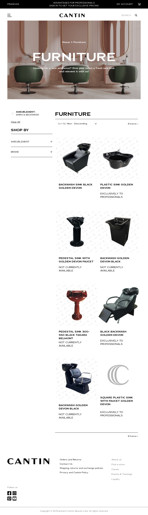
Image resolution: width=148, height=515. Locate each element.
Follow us (12, 487)
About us (117, 459)
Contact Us (66, 464)
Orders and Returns (70, 459)
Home (66, 42)
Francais (13, 4)
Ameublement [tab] (20, 141)
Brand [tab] (15, 152)
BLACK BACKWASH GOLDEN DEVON (113, 333)
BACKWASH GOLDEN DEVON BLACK (114, 260)
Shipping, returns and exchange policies (81, 468)
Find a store (118, 464)
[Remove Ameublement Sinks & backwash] (12, 113)
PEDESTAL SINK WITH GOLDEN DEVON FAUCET (76, 260)
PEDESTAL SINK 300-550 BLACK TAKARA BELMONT (74, 335)
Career (115, 469)
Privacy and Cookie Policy (74, 472)
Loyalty (116, 479)
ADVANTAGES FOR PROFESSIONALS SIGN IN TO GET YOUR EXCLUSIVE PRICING (74, 4)
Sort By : (62, 123)
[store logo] (76, 15)
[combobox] (114, 15)
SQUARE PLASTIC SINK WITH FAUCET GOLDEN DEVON (116, 401)
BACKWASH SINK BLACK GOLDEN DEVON (75, 186)
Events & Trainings (122, 474)
